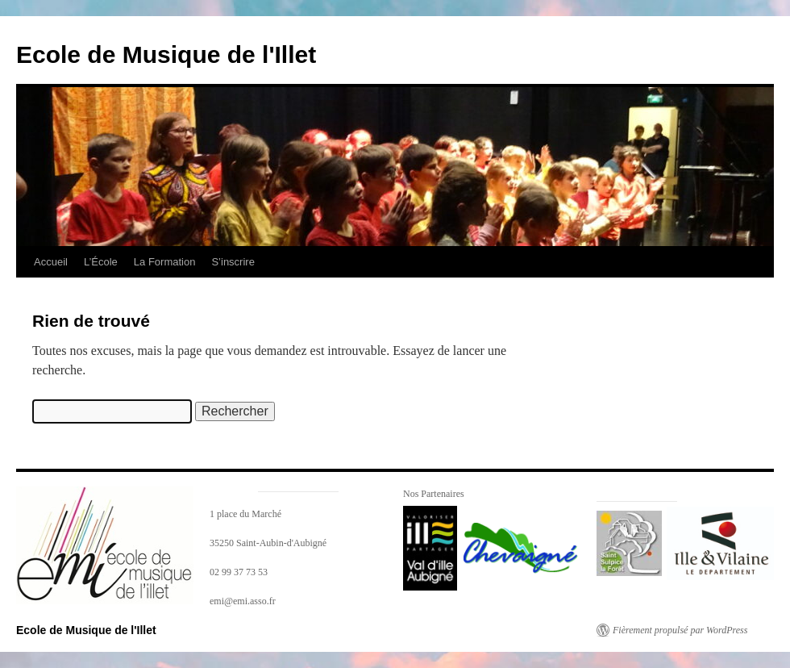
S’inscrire (232, 262)
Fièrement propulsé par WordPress (680, 630)
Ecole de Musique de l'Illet (166, 54)
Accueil (51, 262)
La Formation (165, 262)
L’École (101, 262)
